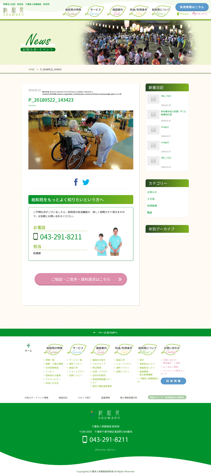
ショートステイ (76, 371)
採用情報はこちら (192, 7)
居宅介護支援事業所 (102, 386)
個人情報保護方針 (128, 397)
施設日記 (63, 397)
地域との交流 (52, 383)
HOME (32, 69)
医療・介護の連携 (54, 363)
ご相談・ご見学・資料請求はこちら (80, 279)
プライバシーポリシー (105, 449)
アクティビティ (53, 379)
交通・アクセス (100, 371)
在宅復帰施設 (52, 367)
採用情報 (152, 205)
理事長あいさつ (147, 363)
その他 (151, 199)
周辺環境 (97, 367)
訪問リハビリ (75, 375)
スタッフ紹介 (84, 397)
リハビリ (50, 371)
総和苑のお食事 (53, 375)
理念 (142, 359)
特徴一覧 (50, 359)
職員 (149, 212)
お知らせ (152, 192)
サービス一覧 (75, 359)
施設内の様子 (99, 359)
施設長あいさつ (147, 367)
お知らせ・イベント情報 (36, 397)
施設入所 (73, 367)
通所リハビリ (75, 363)
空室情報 (105, 397)
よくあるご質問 (170, 366)
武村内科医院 (99, 375)
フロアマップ (99, 363)
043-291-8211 (61, 236)
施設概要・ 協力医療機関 (144, 373)
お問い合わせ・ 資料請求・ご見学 (170, 361)
